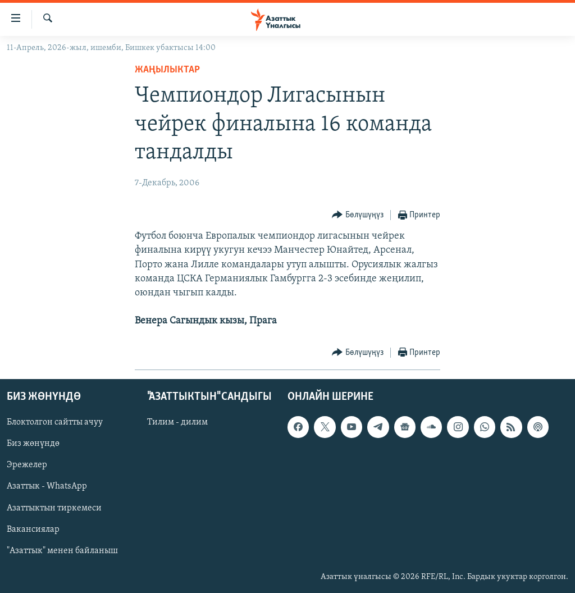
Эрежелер (27, 464)
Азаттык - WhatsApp (47, 486)
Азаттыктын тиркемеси (54, 507)
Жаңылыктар (167, 70)
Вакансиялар (33, 528)
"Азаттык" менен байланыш (62, 550)
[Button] (358, 215)
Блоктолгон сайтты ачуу (55, 422)
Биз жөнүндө (33, 443)
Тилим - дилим (177, 422)
